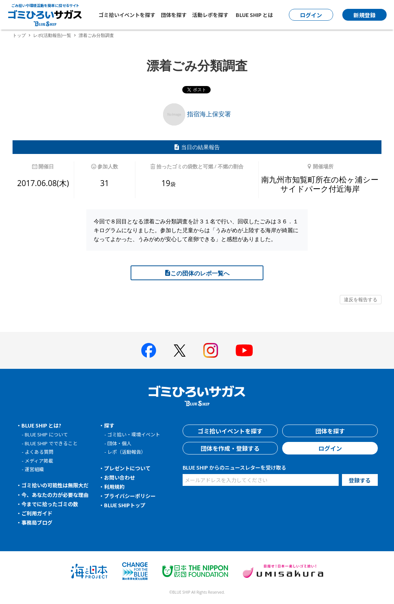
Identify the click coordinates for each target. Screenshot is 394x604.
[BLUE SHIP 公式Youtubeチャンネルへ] (244, 350)
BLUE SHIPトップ (124, 505)
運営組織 (34, 469)
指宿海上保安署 (197, 114)
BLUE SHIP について (46, 434)
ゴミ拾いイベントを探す (126, 14)
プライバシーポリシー (130, 496)
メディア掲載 (39, 460)
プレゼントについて (127, 468)
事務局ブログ (36, 522)
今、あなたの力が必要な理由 (55, 494)
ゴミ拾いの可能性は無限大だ (55, 485)
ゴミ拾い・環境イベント (133, 434)
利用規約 (114, 486)
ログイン (330, 448)
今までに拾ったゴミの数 (49, 504)
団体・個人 (119, 443)
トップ (19, 35)
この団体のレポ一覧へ (197, 273)
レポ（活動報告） (126, 451)
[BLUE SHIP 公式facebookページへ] (148, 350)
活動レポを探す (210, 14)
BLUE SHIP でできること (51, 443)
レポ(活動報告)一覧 (52, 35)
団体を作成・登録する (230, 448)
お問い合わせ (119, 477)
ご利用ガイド (36, 513)
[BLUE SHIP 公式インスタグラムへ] (210, 350)
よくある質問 (39, 451)
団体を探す (174, 14)
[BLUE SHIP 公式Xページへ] (180, 350)
